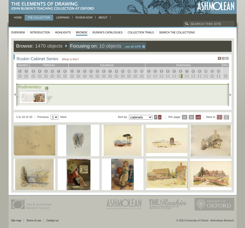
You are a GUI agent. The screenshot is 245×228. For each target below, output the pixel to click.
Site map (16, 220)
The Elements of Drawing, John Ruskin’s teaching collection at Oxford (54, 6)
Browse (82, 32)
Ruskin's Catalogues (107, 32)
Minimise (223, 58)
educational (106, 65)
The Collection (39, 17)
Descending (159, 117)
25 (184, 117)
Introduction (40, 32)
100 (198, 117)
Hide (227, 58)
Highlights (63, 32)
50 (191, 117)
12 (141, 71)
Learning (62, 17)
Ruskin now (84, 17)
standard (23, 65)
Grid (219, 117)
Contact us (52, 220)
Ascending (155, 117)
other (225, 65)
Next (229, 94)
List (226, 117)
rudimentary (183, 65)
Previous (16, 94)
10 (128, 71)
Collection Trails (141, 32)
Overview (18, 32)
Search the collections (177, 32)
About (103, 17)
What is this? (70, 59)
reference (49, 65)
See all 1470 (133, 46)
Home (18, 17)
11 (135, 71)
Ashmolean (215, 6)
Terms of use (33, 220)
